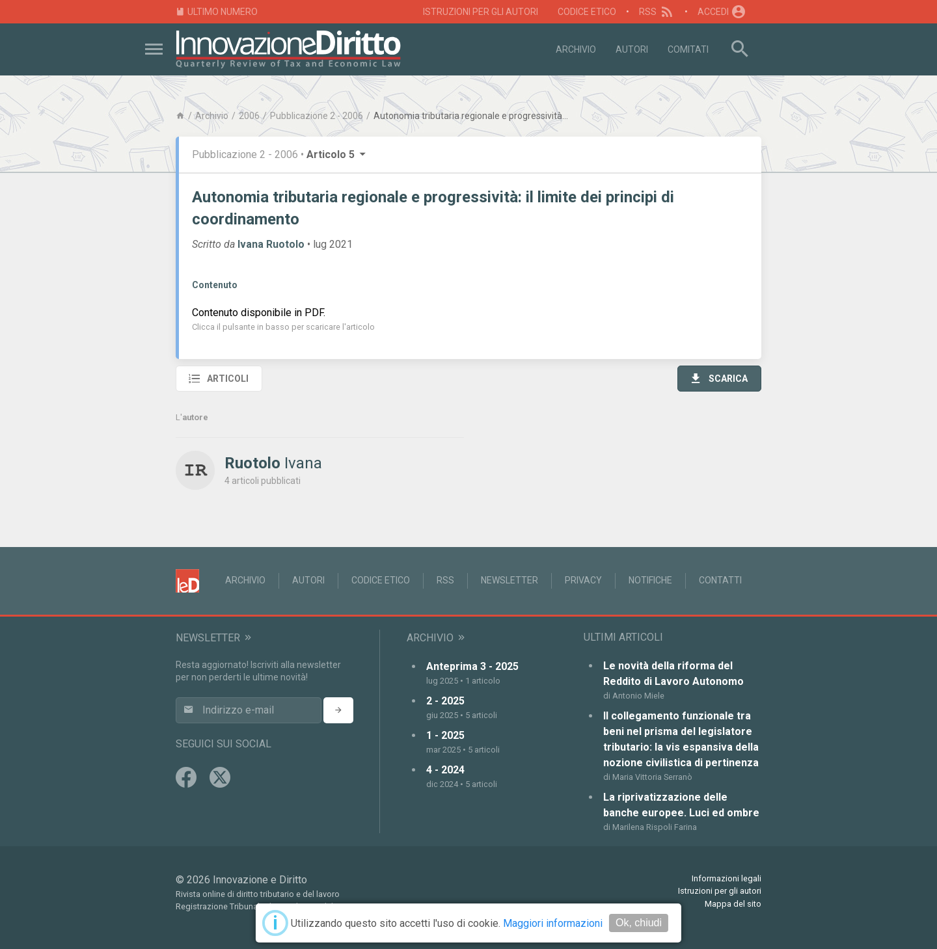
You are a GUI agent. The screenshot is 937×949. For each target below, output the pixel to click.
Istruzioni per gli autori (480, 12)
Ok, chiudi (639, 922)
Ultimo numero (217, 12)
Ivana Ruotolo (271, 244)
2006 (249, 116)
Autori (632, 49)
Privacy (583, 580)
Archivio (576, 49)
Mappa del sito (733, 904)
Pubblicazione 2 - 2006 (316, 116)
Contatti (720, 580)
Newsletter (509, 580)
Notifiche (650, 580)
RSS (657, 11)
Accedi (722, 11)
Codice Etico (587, 12)
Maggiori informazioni (553, 923)
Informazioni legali (726, 878)
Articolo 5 (337, 154)
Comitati (688, 49)
